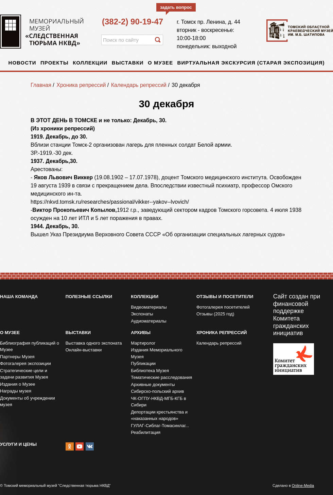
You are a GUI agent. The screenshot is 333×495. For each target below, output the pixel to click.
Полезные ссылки (89, 296)
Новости (22, 63)
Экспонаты (142, 313)
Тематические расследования (161, 377)
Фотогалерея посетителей (223, 307)
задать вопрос (176, 7)
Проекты (54, 63)
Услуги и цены (18, 444)
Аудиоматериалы (148, 321)
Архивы (141, 332)
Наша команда (19, 296)
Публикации (143, 363)
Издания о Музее (17, 384)
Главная (41, 85)
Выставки (128, 63)
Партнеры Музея (17, 356)
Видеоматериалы (149, 307)
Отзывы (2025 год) (215, 313)
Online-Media (303, 485)
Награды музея (15, 390)
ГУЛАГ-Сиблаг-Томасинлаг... (160, 425)
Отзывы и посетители (224, 296)
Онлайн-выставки (84, 349)
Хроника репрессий (81, 85)
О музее (160, 63)
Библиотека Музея (150, 370)
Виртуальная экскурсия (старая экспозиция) (251, 63)
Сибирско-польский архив (157, 391)
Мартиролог (143, 343)
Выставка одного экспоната (94, 343)
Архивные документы (153, 384)
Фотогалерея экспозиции (25, 363)
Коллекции (90, 63)
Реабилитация (145, 432)
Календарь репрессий (138, 85)
